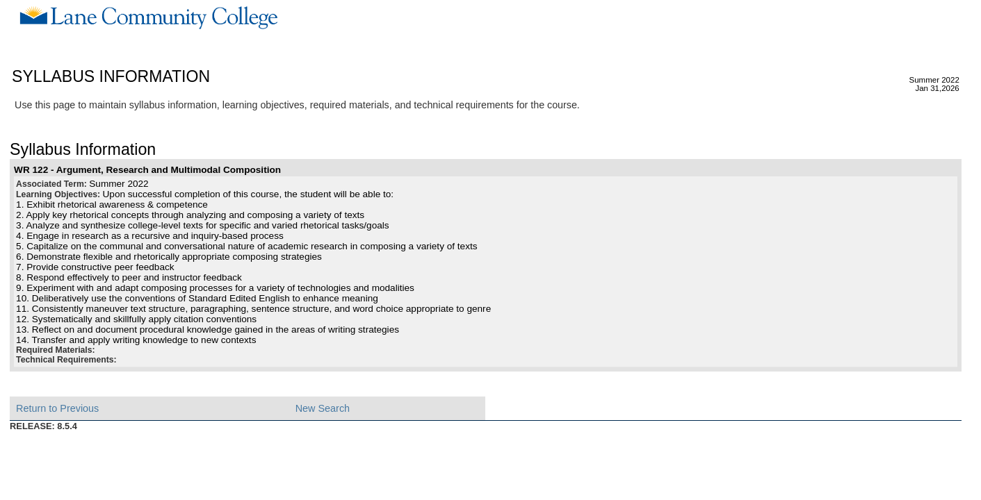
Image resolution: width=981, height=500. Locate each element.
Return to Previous (57, 408)
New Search (322, 408)
